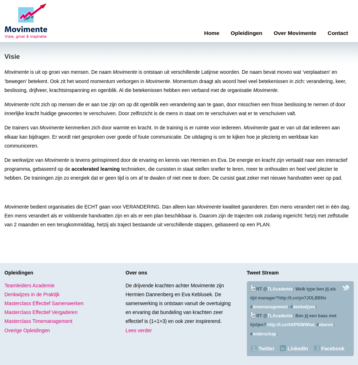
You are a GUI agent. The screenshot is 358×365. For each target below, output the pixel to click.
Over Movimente (295, 33)
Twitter (267, 348)
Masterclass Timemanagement (39, 321)
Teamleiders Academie (30, 285)
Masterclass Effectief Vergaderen (41, 312)
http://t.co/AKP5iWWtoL (291, 324)
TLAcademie (280, 289)
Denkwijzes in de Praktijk (32, 294)
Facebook (332, 348)
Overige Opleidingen (27, 330)
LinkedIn (297, 348)
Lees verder (139, 330)
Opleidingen (247, 33)
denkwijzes (304, 306)
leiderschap (264, 333)
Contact (338, 33)
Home (211, 33)
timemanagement (270, 306)
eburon (326, 324)
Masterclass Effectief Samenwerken (44, 303)
